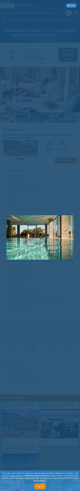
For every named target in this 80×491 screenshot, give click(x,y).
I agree (40, 486)
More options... (40, 480)
